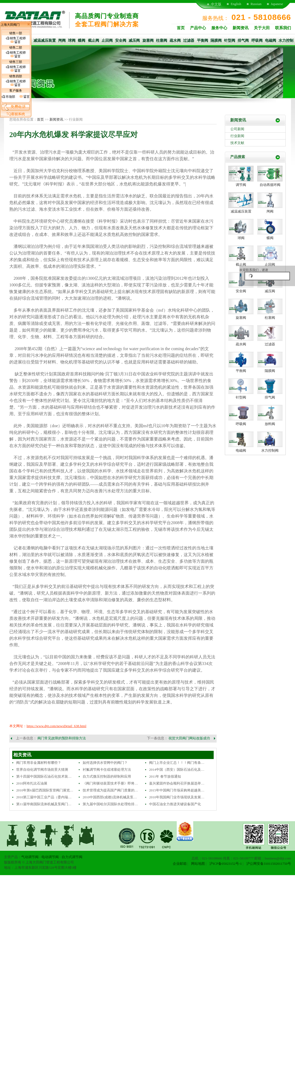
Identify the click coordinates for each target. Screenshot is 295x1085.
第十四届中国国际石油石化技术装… (43, 776)
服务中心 (219, 28)
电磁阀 (270, 41)
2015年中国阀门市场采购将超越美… (176, 790)
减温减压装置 (44, 41)
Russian (256, 4)
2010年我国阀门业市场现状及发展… (176, 797)
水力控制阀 (270, 450)
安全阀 (120, 41)
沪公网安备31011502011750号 (268, 864)
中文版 (216, 4)
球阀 (71, 41)
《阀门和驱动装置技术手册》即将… (110, 783)
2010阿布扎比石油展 (31, 783)
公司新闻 (237, 129)
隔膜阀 (216, 41)
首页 (181, 28)
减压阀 (134, 41)
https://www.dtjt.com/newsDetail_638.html (56, 726)
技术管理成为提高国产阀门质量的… (110, 790)
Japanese (277, 4)
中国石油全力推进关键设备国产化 (175, 804)
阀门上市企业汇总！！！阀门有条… (176, 763)
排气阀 (243, 41)
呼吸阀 (257, 41)
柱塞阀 (161, 41)
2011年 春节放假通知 (165, 776)
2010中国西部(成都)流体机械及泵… (110, 797)
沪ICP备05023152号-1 (225, 864)
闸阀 (62, 41)
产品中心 (198, 28)
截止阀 (93, 41)
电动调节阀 (50, 857)
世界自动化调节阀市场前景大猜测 (42, 770)
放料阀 (270, 424)
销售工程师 (16, 40)
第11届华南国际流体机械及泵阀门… (43, 804)
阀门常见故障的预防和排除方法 (61, 738)
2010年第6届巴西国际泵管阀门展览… (44, 790)
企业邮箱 (180, 864)
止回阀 (107, 41)
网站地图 (198, 864)
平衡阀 (202, 41)
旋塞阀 (148, 41)
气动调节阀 (30, 857)
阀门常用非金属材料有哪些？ (38, 763)
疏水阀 (175, 41)
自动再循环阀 (270, 185)
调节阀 (241, 185)
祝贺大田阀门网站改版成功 (189, 738)
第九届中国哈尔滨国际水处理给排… (110, 804)
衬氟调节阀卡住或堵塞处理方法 (107, 770)
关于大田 (262, 28)
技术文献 (237, 143)
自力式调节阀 (72, 857)
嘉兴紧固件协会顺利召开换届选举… (176, 783)
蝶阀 (81, 41)
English (236, 4)
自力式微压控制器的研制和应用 (107, 776)
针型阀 (229, 41)
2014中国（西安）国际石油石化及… (176, 770)
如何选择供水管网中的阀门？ (105, 763)
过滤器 (188, 41)
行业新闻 (237, 136)
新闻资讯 (240, 28)
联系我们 (283, 28)
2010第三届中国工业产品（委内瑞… (43, 797)
